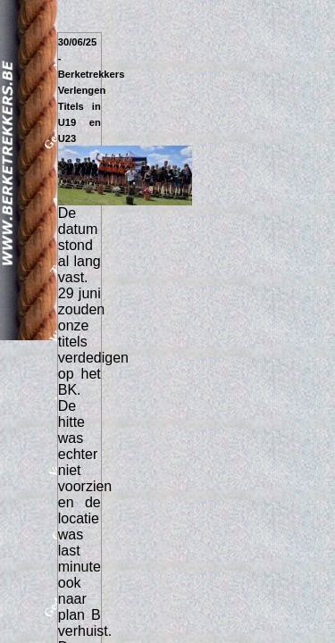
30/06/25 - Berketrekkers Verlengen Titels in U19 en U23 (91, 90)
